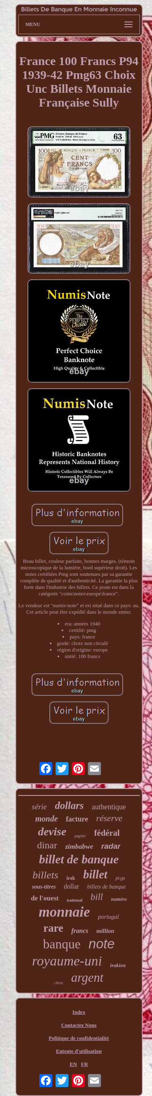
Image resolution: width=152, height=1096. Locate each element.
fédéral (107, 833)
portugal (108, 916)
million (105, 931)
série (39, 806)
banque (61, 944)
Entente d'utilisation (79, 1051)
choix (58, 983)
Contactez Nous (78, 1025)
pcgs (120, 878)
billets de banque (106, 887)
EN (73, 1064)
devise (52, 831)
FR (84, 1064)
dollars (69, 805)
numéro (119, 899)
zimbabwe (79, 846)
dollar (71, 886)
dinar (47, 845)
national (75, 900)
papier (80, 835)
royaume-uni (67, 960)
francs (79, 930)
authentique (109, 807)
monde (46, 818)
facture (77, 819)
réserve (109, 818)
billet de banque (79, 859)
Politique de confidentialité (79, 1038)
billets (45, 875)
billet (95, 874)
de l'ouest (44, 898)
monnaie (64, 912)
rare (53, 928)
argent (87, 977)
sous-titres (44, 887)
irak (70, 878)
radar (111, 846)
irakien (118, 965)
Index (79, 1012)
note (102, 943)
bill (96, 897)
